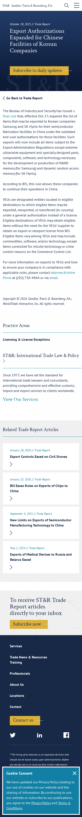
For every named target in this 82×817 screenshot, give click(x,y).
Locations (17, 695)
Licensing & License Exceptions (26, 339)
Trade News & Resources (28, 657)
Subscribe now (27, 624)
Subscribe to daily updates (37, 70)
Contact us (23, 720)
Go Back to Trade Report (23, 98)
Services (16, 646)
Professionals (20, 673)
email (54, 278)
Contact (15, 706)
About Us (17, 684)
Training (16, 662)
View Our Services (20, 399)
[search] (65, 6)
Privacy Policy (41, 803)
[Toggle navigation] (76, 5)
